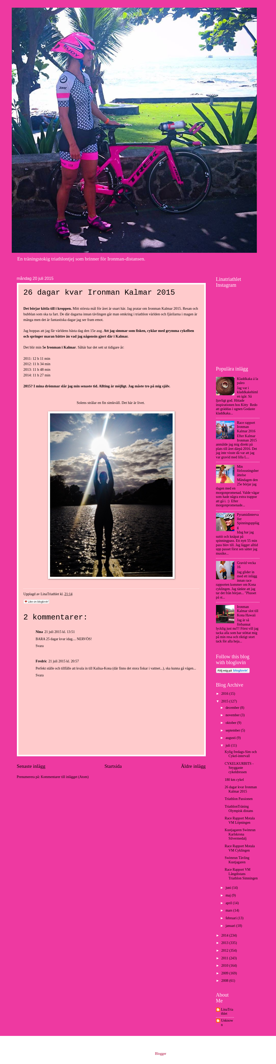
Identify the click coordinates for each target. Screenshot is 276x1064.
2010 (225, 965)
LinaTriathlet (227, 1012)
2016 (225, 694)
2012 (225, 950)
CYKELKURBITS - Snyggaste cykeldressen (239, 768)
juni (228, 888)
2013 (225, 943)
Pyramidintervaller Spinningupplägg (248, 521)
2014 (225, 935)
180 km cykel (234, 780)
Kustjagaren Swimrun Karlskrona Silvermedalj (240, 834)
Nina (39, 632)
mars (229, 910)
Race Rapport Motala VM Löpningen (240, 820)
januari (230, 926)
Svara (40, 646)
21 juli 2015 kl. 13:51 (59, 632)
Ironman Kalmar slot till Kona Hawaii (247, 611)
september (233, 730)
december (232, 708)
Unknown (227, 1023)
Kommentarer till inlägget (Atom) (65, 777)
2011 (225, 958)
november (233, 715)
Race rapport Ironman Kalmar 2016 (246, 427)
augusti (230, 738)
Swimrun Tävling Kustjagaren (237, 860)
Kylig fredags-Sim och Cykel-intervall (241, 754)
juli (228, 745)
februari (231, 918)
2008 (225, 981)
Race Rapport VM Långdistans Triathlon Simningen (241, 874)
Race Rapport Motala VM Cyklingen (240, 848)
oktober (231, 723)
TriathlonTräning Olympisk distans (239, 809)
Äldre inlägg (193, 766)
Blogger (160, 1054)
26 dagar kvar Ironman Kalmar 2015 (241, 789)
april (229, 903)
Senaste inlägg (31, 766)
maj (228, 895)
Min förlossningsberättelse (248, 471)
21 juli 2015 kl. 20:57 (64, 661)
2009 (225, 973)
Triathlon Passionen (239, 799)
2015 (225, 701)
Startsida (113, 766)
